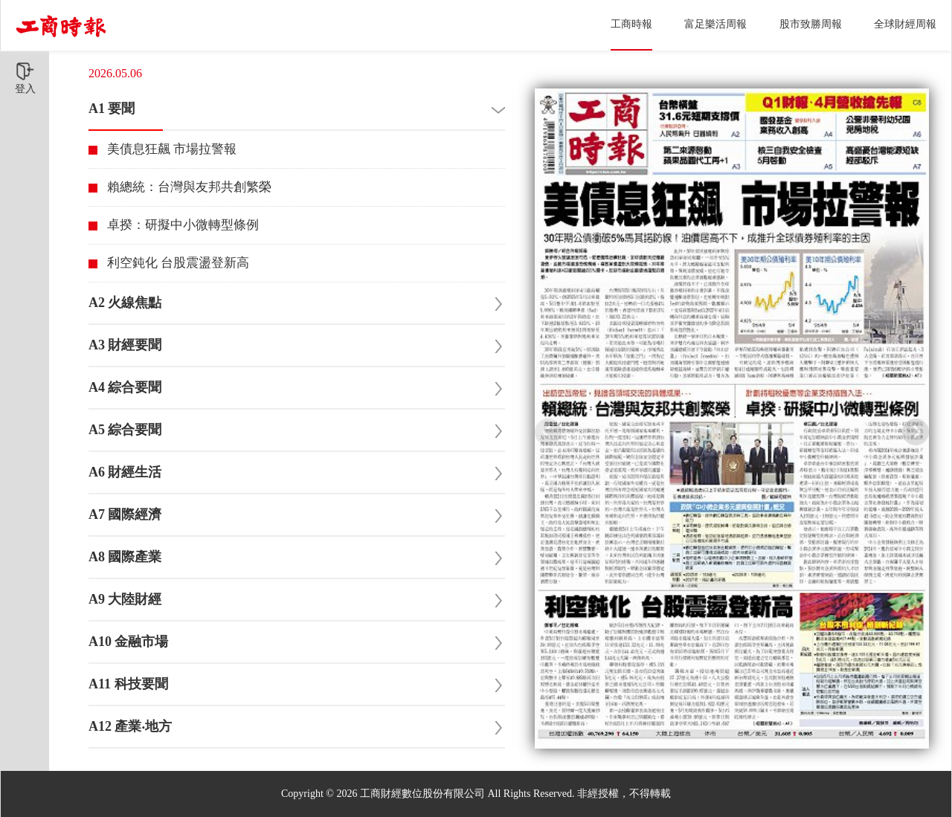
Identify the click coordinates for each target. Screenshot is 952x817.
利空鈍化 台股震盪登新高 (178, 263)
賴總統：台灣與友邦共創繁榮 (189, 187)
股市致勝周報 (810, 24)
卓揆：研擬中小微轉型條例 (183, 225)
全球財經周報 (905, 24)
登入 (25, 78)
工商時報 (631, 24)
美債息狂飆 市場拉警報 (172, 149)
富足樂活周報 (715, 24)
